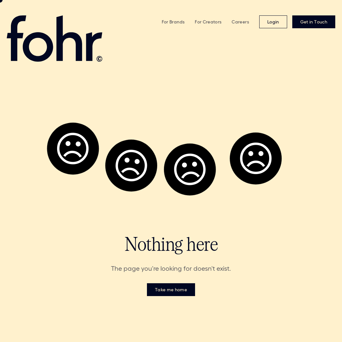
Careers (240, 21)
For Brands (173, 21)
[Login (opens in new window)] (273, 21)
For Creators (208, 21)
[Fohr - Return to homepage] (71, 38)
